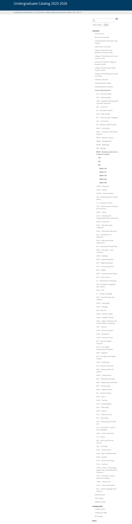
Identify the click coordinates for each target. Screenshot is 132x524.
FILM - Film (100, 290)
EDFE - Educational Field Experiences (104, 241)
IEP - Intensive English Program (103, 342)
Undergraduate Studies (103, 83)
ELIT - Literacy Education (105, 266)
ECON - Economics (102, 222)
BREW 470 (103, 168)
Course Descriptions (39, 12)
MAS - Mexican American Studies (105, 370)
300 (99, 161)
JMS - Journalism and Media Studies (105, 357)
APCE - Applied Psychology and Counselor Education (107, 102)
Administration (100, 495)
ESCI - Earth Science (103, 277)
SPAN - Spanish (101, 457)
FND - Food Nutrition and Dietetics (105, 298)
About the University (102, 37)
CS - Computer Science (104, 203)
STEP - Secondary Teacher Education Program (105, 477)
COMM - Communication (105, 193)
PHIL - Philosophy (102, 407)
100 (99, 158)
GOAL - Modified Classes (105, 317)
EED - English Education (104, 263)
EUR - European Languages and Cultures (106, 285)
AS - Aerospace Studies (104, 110)
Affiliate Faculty (100, 502)
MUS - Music (100, 397)
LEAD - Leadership (102, 362)
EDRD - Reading (102, 256)
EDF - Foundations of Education (103, 236)
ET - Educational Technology (106, 281)
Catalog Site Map (101, 513)
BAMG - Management (104, 141)
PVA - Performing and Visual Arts (106, 422)
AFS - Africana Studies (104, 94)
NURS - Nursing (101, 400)
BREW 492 (103, 179)
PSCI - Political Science (104, 414)
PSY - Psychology (102, 418)
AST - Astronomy (102, 121)
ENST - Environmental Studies (106, 274)
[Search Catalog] (102, 20)
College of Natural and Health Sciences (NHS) (105, 69)
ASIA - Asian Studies (103, 114)
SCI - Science (100, 437)
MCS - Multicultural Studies (105, 379)
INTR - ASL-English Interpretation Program (104, 348)
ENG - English (101, 270)
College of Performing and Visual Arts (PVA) (106, 75)
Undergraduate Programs (104, 87)
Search (106, 25)
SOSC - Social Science (103, 450)
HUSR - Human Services (104, 337)
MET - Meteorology (103, 386)
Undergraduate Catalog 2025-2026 (23, 12)
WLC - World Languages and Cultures (106, 490)
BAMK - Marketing (102, 145)
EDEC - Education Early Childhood (104, 226)
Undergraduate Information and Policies (106, 42)
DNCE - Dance (101, 212)
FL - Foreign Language (104, 294)
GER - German (101, 310)
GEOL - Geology (101, 307)
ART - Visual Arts (102, 107)
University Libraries (101, 79)
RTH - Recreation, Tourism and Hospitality (105, 428)
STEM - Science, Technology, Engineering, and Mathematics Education (107, 470)
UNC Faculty (99, 498)
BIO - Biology (101, 148)
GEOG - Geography (103, 303)
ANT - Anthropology (103, 97)
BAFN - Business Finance (105, 138)
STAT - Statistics (102, 464)
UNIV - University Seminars (105, 485)
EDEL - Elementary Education (106, 231)
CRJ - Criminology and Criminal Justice (106, 198)
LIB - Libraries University (105, 366)
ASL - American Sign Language (107, 117)
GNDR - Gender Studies (104, 314)
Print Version (99, 34)
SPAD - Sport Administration (106, 453)
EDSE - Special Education (105, 259)
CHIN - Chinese (101, 190)
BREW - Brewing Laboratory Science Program (59, 12)
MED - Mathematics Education (107, 382)
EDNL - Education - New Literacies (104, 251)
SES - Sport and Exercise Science (105, 441)
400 (74, 12)
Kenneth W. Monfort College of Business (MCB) (105, 63)
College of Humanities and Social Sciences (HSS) (106, 57)
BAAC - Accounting (102, 128)
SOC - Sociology (101, 446)
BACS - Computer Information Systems (106, 133)
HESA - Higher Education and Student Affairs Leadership (106, 322)
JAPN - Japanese (102, 353)
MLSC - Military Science (104, 389)
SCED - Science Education (105, 433)
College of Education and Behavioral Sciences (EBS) (104, 51)
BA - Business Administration (106, 125)
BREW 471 (103, 172)
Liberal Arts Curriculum (103, 47)
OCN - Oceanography (103, 404)
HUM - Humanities (102, 334)
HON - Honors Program (104, 330)
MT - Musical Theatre (103, 393)
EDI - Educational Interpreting (106, 246)
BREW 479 (103, 175)
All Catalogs (99, 516)
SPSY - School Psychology (105, 460)
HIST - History (101, 327)
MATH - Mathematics (103, 375)
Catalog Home (100, 509)
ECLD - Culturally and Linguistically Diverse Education (107, 217)
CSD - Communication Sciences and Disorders (107, 207)
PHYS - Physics (101, 411)
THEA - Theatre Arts (103, 482)
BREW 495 (103, 183)
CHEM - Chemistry (102, 186)
